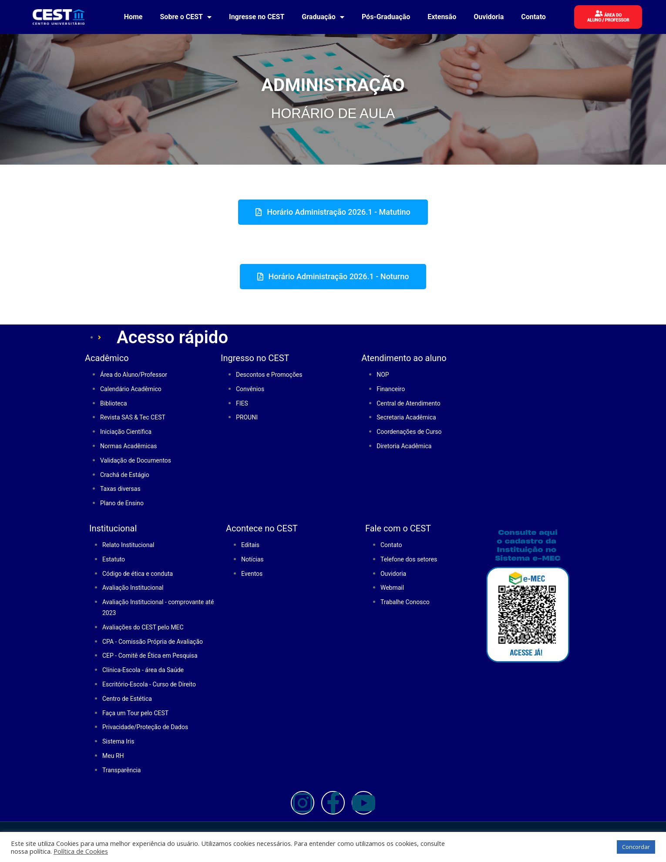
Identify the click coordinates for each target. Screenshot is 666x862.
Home (133, 17)
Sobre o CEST (186, 17)
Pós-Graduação (386, 17)
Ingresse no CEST (256, 17)
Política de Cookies (81, 851)
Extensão (441, 17)
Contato (533, 17)
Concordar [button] (636, 847)
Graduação (323, 17)
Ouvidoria (489, 17)
